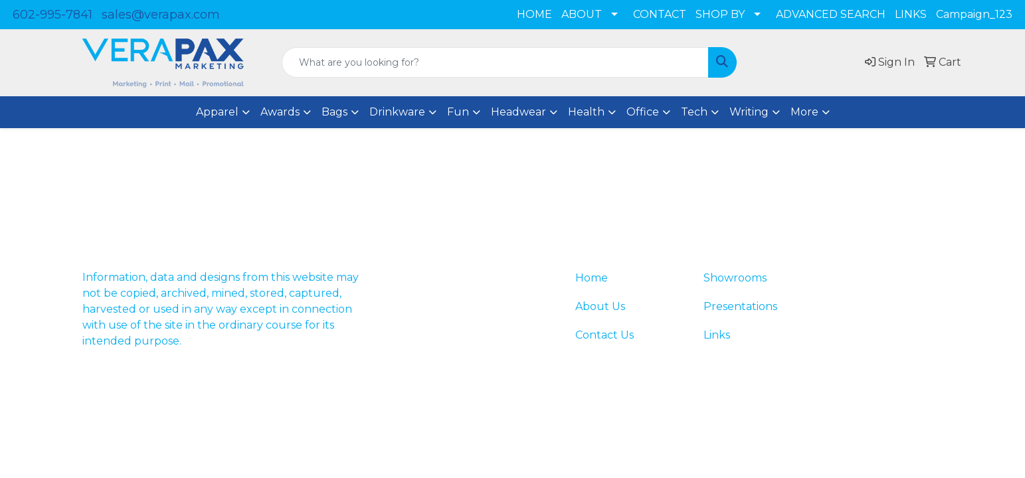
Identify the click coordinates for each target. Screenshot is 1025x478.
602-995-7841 (52, 14)
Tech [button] (694, 112)
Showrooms (735, 278)
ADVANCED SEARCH (830, 14)
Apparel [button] (217, 112)
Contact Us (604, 335)
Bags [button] (334, 112)
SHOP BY (720, 14)
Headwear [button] (518, 112)
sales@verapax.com (161, 14)
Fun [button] (458, 112)
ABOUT (581, 14)
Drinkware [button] (397, 112)
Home (591, 278)
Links (716, 335)
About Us (600, 306)
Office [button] (642, 112)
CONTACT (659, 14)
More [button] (804, 112)
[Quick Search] (495, 62)
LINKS (911, 14)
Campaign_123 (974, 14)
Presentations (740, 306)
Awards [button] (280, 112)
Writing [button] (749, 112)
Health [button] (586, 112)
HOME (534, 14)
